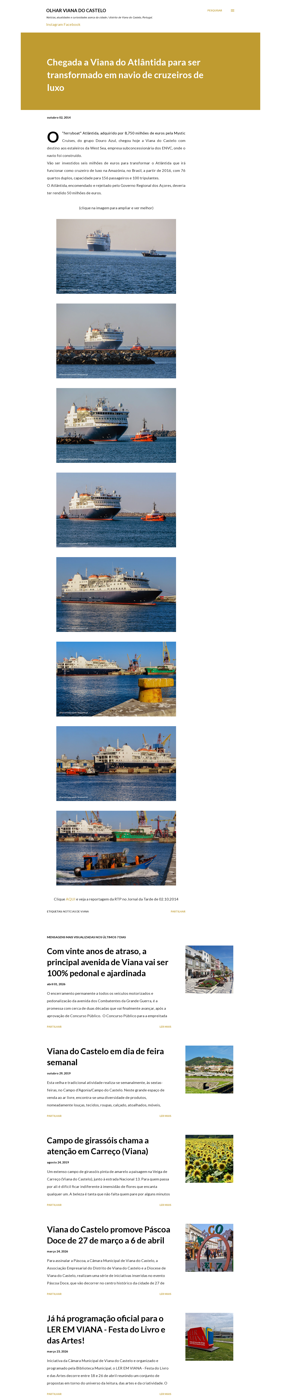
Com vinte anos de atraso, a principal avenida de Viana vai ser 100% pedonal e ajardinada (107, 962)
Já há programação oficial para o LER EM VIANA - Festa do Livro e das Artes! (106, 1329)
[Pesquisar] (214, 10)
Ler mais (165, 1026)
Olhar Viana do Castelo (76, 10)
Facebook (72, 24)
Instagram (54, 24)
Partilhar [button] (178, 911)
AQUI (71, 899)
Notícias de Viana (76, 911)
